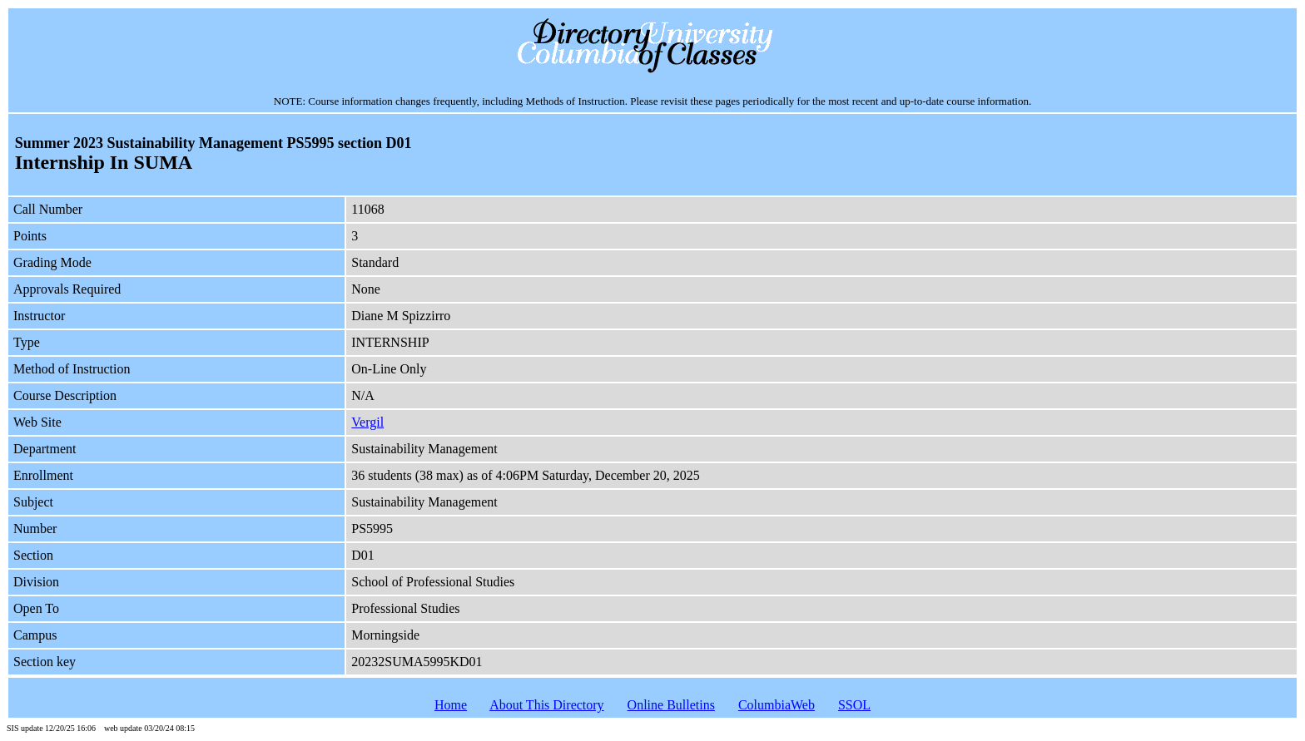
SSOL (854, 705)
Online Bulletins (671, 705)
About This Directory (546, 705)
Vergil (367, 422)
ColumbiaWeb (776, 705)
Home (450, 705)
